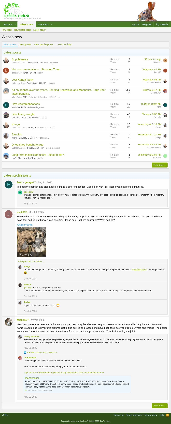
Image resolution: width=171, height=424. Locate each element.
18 (58, 97)
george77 (30, 182)
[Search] (161, 24)
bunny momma (31, 336)
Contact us (119, 415)
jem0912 (22, 212)
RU (5, 415)
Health (40, 73)
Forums (8, 24)
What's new (26, 24)
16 (51, 97)
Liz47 (14, 158)
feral (13, 107)
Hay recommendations (26, 104)
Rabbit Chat (45, 128)
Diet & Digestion (51, 63)
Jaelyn (158, 127)
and (42, 352)
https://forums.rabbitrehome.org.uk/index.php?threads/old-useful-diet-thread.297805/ (64, 372)
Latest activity (39, 30)
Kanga (16, 124)
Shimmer (157, 62)
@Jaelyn (28, 287)
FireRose (157, 158)
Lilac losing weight (23, 114)
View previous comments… (31, 261)
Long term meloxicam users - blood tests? (38, 154)
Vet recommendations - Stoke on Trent (35, 69)
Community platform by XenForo (85, 421)
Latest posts (12, 52)
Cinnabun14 (156, 93)
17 (55, 97)
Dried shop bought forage (27, 144)
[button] (15, 24)
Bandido (17, 134)
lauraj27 (15, 73)
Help (161, 415)
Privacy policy (150, 415)
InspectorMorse (139, 269)
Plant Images (32, 377)
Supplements (20, 59)
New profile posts (22, 30)
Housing (51, 83)
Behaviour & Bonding (38, 97)
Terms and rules (134, 415)
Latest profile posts (17, 175)
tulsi (13, 97)
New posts (7, 30)
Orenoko (15, 117)
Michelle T (23, 319)
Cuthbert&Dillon (19, 63)
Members (43, 24)
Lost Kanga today (22, 79)
